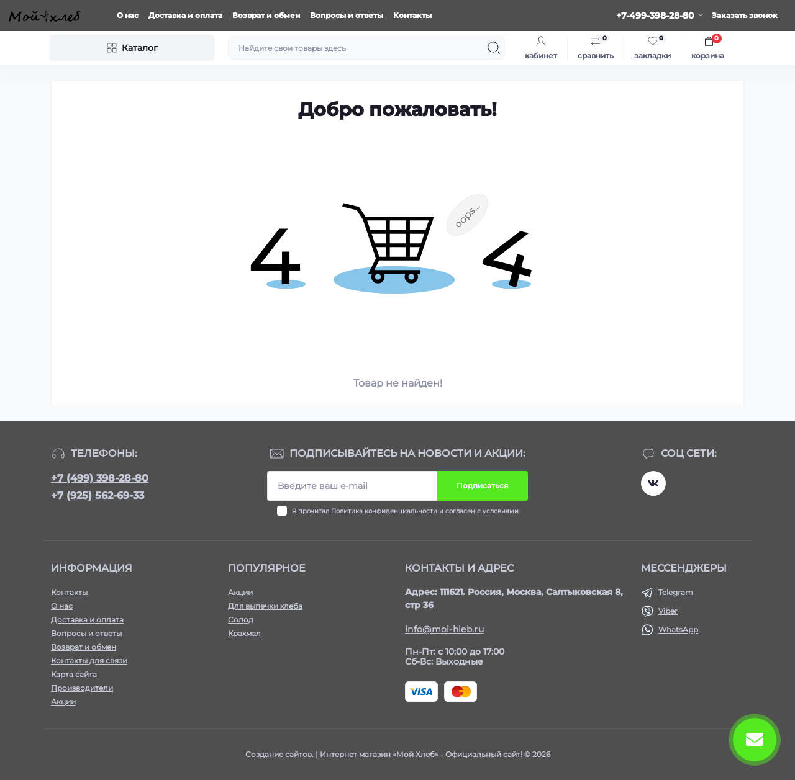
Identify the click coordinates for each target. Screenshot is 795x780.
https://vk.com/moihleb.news (653, 483)
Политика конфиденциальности (384, 511)
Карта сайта (74, 674)
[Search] (494, 48)
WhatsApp (678, 629)
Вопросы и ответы (346, 15)
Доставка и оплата (185, 15)
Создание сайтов (278, 754)
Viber (668, 611)
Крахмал (244, 633)
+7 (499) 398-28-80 (99, 478)
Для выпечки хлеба (265, 606)
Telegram (675, 592)
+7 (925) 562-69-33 (97, 495)
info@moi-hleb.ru (444, 629)
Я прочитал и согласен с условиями (405, 511)
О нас (128, 15)
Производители (82, 688)
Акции (63, 701)
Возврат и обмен (266, 15)
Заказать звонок (745, 15)
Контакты (412, 15)
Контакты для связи (89, 660)
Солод (240, 619)
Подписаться (482, 485)
